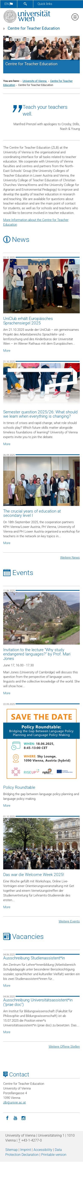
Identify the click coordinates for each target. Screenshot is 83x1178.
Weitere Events (69, 921)
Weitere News (70, 557)
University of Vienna (35, 81)
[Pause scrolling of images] (27, 39)
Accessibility (42, 1150)
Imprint (25, 1150)
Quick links (45, 4)
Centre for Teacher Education (34, 28)
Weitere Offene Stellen (64, 1047)
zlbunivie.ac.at (14, 1102)
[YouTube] (15, 1118)
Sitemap (11, 1150)
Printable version (53, 1155)
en (8, 4)
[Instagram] (23, 1118)
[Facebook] (7, 1118)
